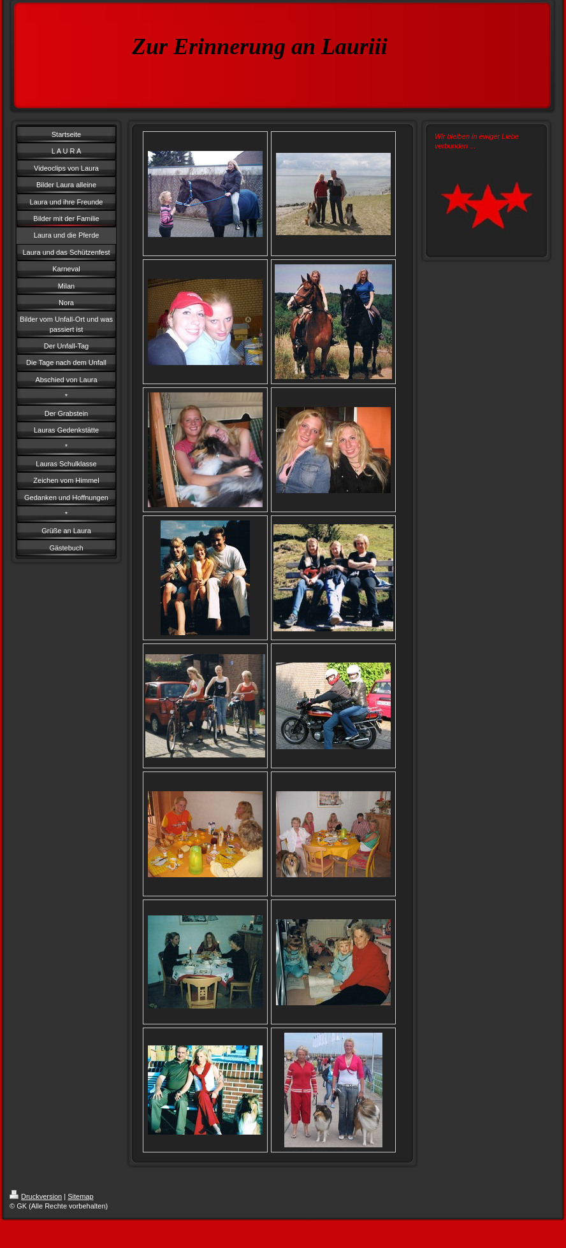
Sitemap (80, 1196)
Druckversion (36, 1196)
